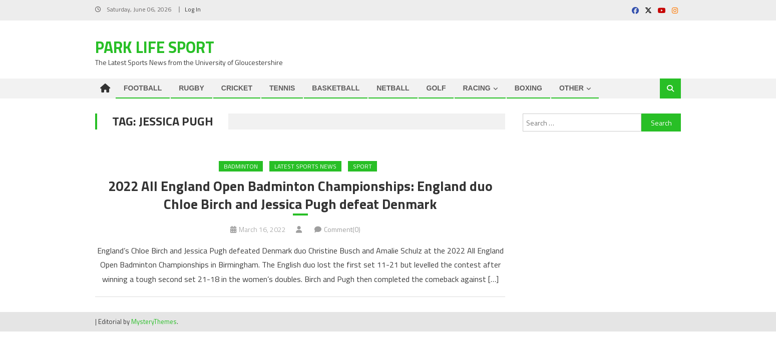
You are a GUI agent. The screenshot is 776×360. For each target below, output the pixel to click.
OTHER (571, 88)
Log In (193, 9)
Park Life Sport (154, 47)
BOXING (528, 88)
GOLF (436, 88)
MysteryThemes (154, 323)
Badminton (241, 166)
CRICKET (236, 88)
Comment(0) (342, 230)
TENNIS (282, 88)
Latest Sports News (305, 166)
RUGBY (191, 88)
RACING (476, 88)
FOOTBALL (143, 88)
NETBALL (392, 88)
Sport (362, 166)
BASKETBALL (335, 88)
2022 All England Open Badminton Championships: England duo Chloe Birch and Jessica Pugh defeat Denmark (300, 196)
